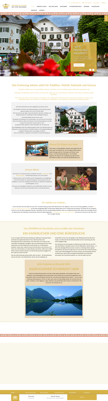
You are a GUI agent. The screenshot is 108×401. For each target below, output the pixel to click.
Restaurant (63, 6)
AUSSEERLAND (95, 6)
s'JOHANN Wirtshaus (75, 6)
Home (32, 6)
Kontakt (42, 10)
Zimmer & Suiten (41, 6)
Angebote (34, 10)
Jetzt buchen (87, 2)
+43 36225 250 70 (74, 2)
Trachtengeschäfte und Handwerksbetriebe (63, 212)
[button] (90, 70)
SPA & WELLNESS (53, 6)
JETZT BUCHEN (78, 65)
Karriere (96, 2)
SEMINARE (86, 6)
